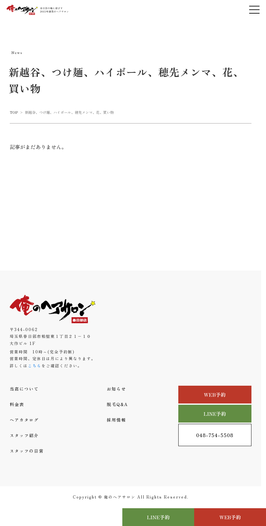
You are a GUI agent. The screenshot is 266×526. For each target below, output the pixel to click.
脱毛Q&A (117, 404)
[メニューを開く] (254, 10)
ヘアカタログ (24, 420)
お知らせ (116, 389)
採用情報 (116, 420)
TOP (14, 112)
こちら (34, 365)
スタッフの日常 (27, 451)
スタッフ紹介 (24, 435)
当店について (24, 389)
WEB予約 (215, 394)
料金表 (17, 404)
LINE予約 (215, 413)
